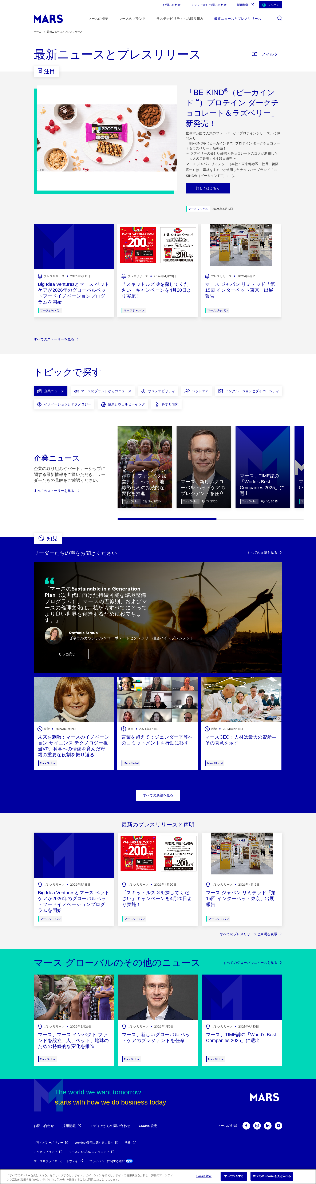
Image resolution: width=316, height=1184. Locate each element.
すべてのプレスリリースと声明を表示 (248, 934)
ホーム (37, 31)
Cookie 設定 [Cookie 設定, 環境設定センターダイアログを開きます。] (204, 1176)
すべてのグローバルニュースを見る (250, 963)
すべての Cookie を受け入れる (272, 1176)
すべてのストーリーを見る (54, 339)
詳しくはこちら (208, 188)
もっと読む (66, 654)
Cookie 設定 (148, 1126)
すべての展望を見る (262, 553)
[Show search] (279, 18)
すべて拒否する (234, 1176)
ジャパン (273, 5)
